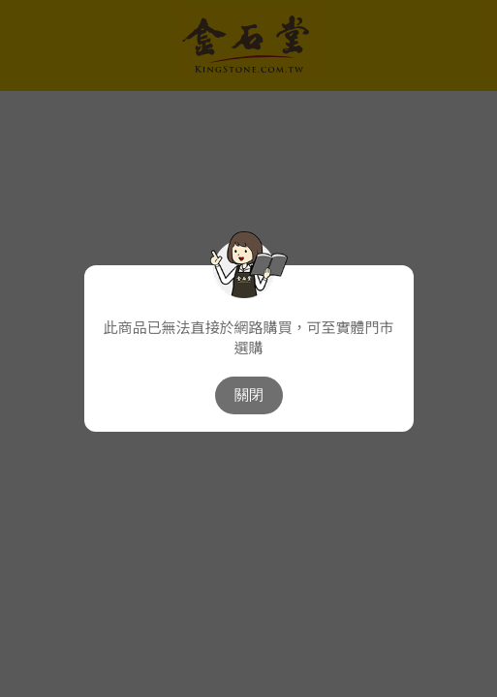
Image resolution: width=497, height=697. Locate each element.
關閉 (249, 394)
